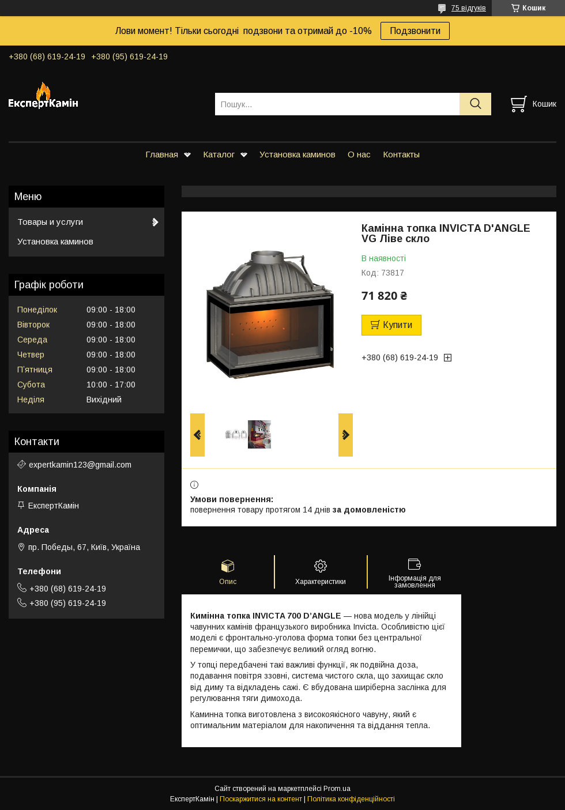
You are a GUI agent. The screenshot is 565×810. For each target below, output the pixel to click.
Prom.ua (337, 789)
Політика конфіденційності (351, 799)
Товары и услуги (50, 222)
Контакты (401, 154)
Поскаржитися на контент (261, 799)
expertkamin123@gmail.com (80, 464)
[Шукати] (475, 104)
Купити (397, 325)
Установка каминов (297, 154)
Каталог (219, 154)
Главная (161, 154)
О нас (359, 154)
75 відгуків (468, 8)
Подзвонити (415, 31)
